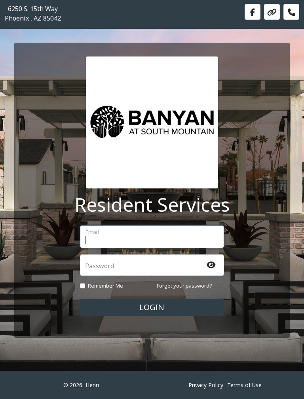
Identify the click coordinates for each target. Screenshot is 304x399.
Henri (92, 385)
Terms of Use (244, 385)
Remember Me (105, 285)
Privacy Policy (205, 385)
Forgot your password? (184, 285)
